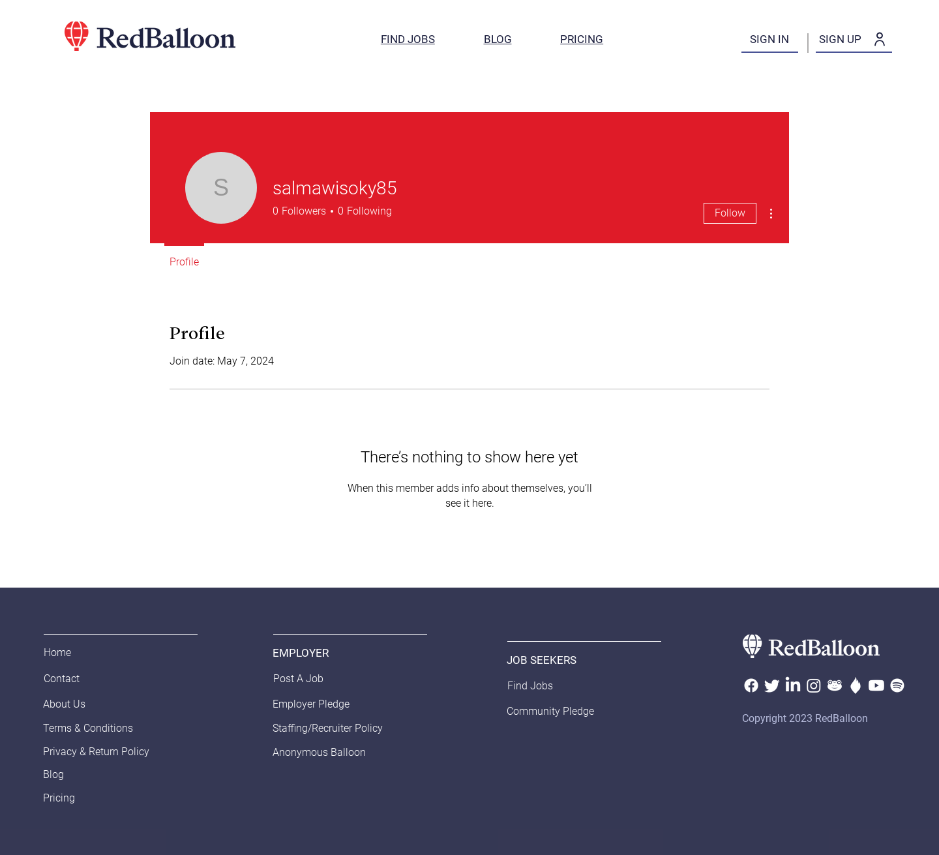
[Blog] (115, 774)
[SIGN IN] (769, 40)
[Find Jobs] (540, 686)
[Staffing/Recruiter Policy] (348, 728)
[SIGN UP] (854, 40)
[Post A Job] (306, 678)
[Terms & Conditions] (118, 728)
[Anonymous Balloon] (345, 752)
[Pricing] (115, 798)
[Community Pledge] (554, 711)
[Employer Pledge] (320, 704)
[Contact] (77, 678)
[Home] (77, 652)
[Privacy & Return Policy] (115, 751)
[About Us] (90, 704)
